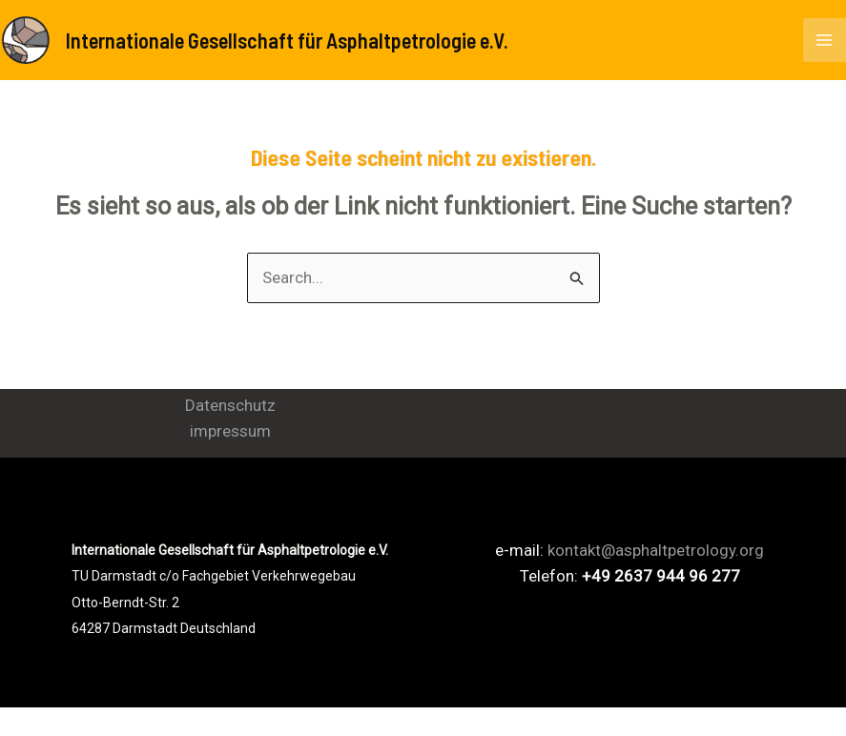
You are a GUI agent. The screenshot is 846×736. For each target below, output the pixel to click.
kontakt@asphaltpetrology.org (655, 552)
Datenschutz (230, 408)
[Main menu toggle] (825, 41)
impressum (230, 433)
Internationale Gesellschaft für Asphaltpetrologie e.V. (309, 40)
